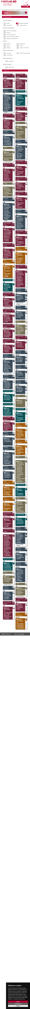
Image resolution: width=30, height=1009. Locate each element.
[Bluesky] (21, 634)
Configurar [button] (18, 1005)
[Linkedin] (22, 634)
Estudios (25, 6)
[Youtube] (23, 634)
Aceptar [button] (18, 1001)
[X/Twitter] (19, 634)
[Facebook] (20, 634)
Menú (26, 4)
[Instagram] (15, 634)
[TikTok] (17, 634)
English (26, 2)
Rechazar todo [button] (18, 1003)
